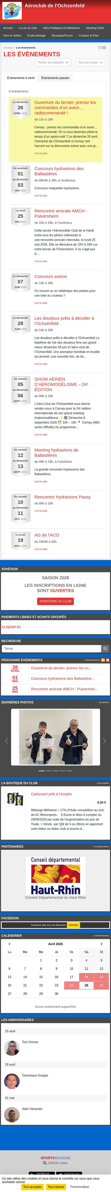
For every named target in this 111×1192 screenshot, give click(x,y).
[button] (6, 741)
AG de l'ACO (46, 535)
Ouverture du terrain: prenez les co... (61, 668)
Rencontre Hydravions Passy (62, 497)
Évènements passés (55, 78)
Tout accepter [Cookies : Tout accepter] (32, 1187)
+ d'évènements (92, 660)
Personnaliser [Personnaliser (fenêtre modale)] (79, 1187)
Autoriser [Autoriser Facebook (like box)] (73, 925)
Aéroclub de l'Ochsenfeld (55, 5)
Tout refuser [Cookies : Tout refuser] (56, 1187)
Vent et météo (12, 35)
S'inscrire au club (55, 601)
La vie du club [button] (28, 28)
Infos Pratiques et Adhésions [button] (61, 28)
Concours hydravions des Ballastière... (62, 678)
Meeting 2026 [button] (95, 28)
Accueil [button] (7, 28)
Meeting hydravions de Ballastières (56, 453)
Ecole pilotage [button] (36, 35)
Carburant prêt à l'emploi (51, 794)
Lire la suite (40, 153)
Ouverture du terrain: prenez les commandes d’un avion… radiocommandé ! (65, 107)
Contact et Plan (89, 35)
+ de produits (102, 783)
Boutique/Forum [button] (62, 35)
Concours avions (50, 276)
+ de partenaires (101, 846)
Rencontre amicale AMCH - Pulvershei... (64, 689)
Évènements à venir (21, 78)
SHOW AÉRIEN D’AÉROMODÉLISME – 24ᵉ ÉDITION (61, 384)
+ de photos (103, 702)
